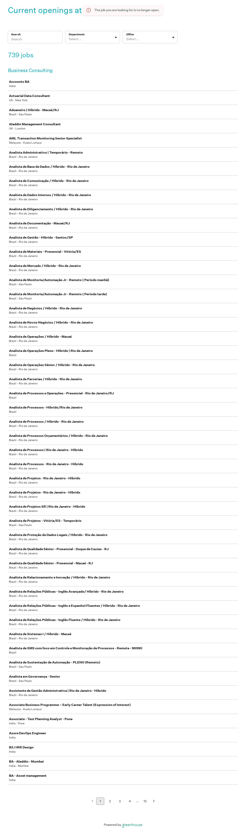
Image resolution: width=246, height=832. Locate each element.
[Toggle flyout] (115, 37)
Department (76, 34)
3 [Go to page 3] (120, 801)
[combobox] (126, 39)
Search (16, 34)
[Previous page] (92, 801)
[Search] (35, 39)
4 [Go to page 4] (130, 801)
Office (130, 34)
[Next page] (154, 801)
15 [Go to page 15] (145, 801)
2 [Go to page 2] (110, 801)
